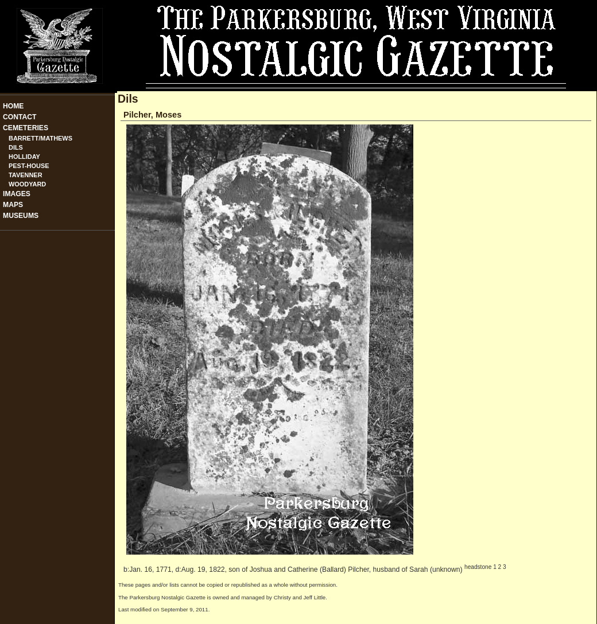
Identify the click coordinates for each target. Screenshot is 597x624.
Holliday (24, 156)
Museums (20, 216)
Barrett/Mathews (40, 138)
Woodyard (27, 184)
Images (16, 194)
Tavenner (25, 174)
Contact (20, 117)
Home (13, 106)
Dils (16, 147)
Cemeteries (25, 128)
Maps (13, 205)
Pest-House (29, 165)
